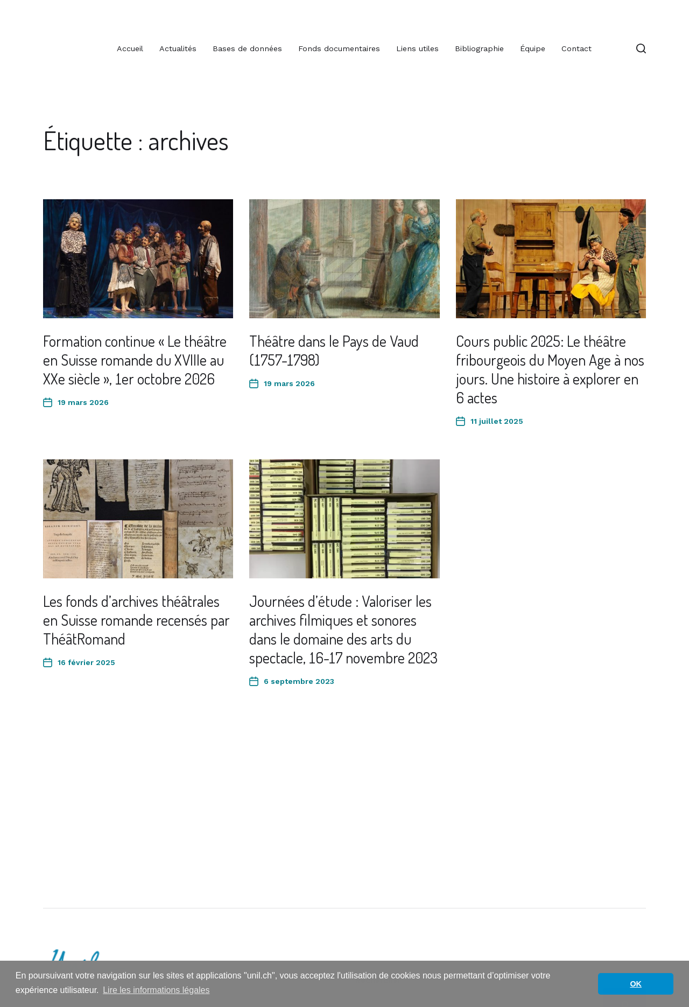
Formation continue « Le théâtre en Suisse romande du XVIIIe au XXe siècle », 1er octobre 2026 (135, 359)
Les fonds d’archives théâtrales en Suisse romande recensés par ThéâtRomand (136, 619)
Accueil (130, 48)
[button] (641, 48)
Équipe (532, 48)
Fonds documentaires (339, 48)
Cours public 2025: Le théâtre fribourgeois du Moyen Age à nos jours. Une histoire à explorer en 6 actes (550, 369)
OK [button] (636, 984)
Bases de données (247, 48)
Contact (576, 48)
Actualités (177, 48)
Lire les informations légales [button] (156, 990)
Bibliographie (479, 48)
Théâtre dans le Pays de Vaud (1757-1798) (334, 350)
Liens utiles (417, 48)
